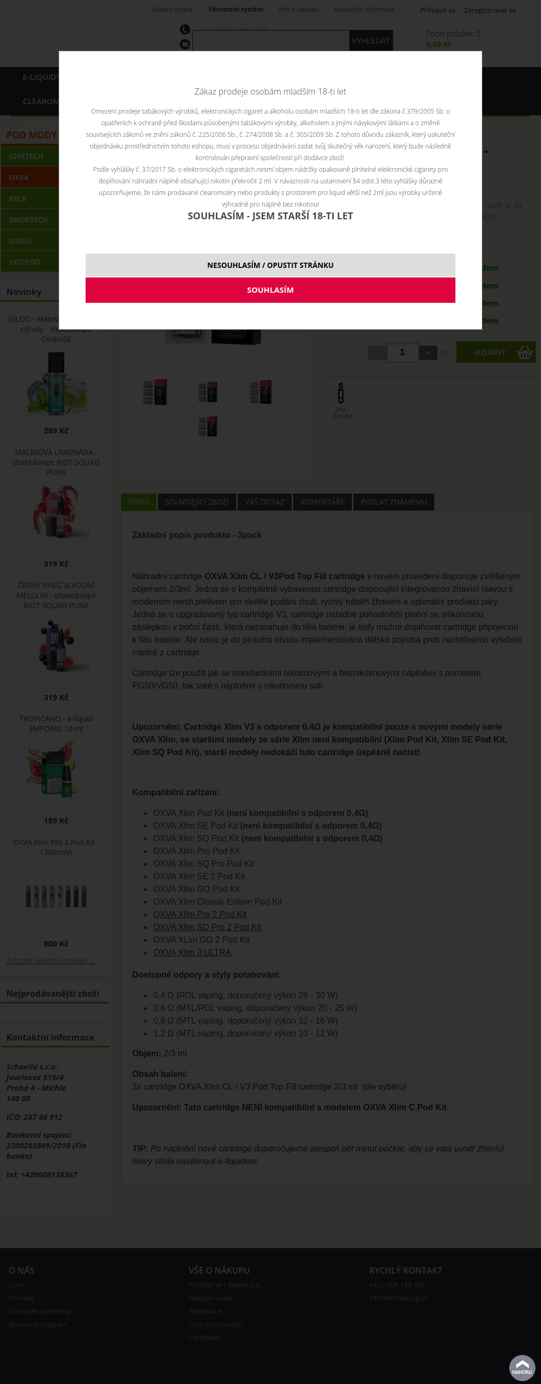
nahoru (522, 1368)
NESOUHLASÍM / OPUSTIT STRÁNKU (270, 265)
